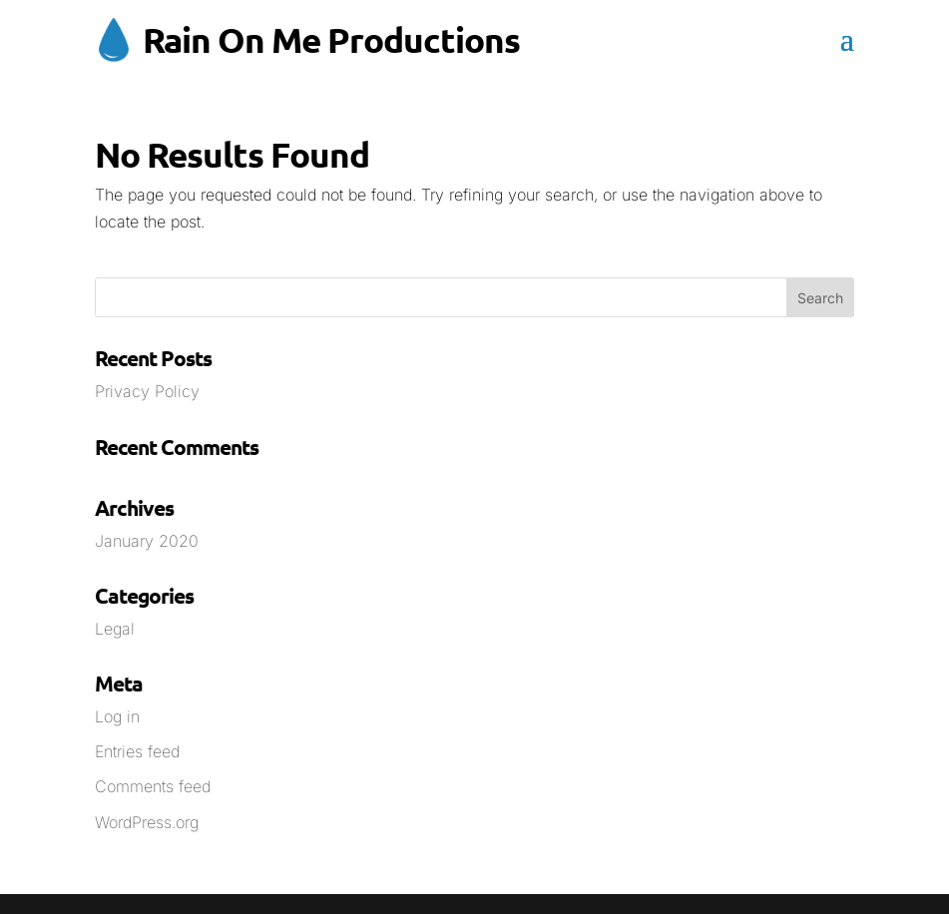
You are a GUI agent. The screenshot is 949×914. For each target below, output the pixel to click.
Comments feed (153, 786)
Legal (115, 629)
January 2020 (147, 541)
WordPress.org (147, 822)
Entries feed (137, 751)
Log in (117, 716)
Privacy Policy (147, 391)
